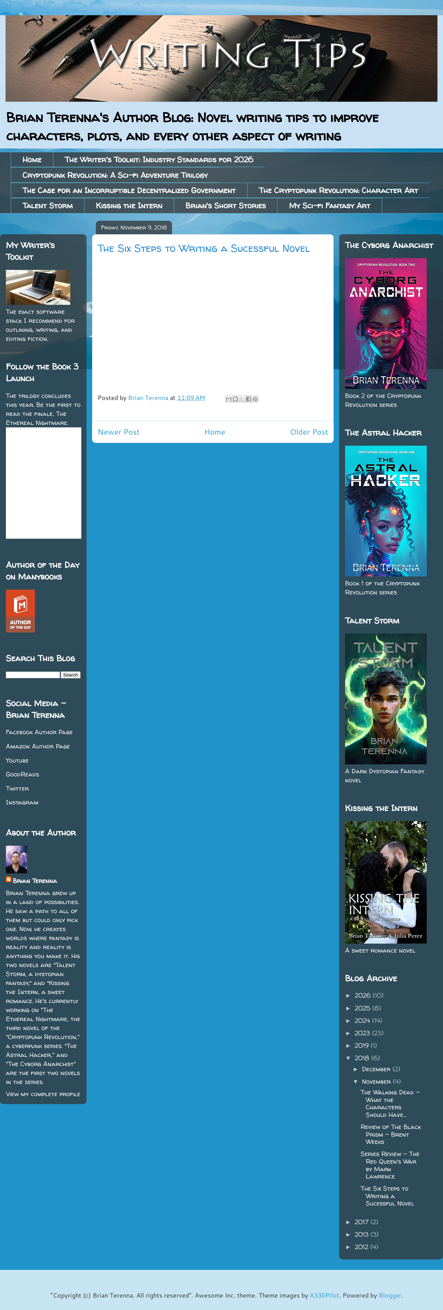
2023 (363, 1033)
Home (32, 159)
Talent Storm (47, 205)
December (377, 1069)
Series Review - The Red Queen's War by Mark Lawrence (390, 1165)
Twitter (17, 788)
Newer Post (118, 431)
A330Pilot (324, 1295)
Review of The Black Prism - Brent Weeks (391, 1134)
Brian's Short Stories (226, 205)
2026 (364, 995)
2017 (363, 1222)
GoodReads (22, 774)
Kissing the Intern (129, 205)
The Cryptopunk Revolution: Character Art (338, 190)
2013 (363, 1234)
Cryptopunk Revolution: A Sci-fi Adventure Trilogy (115, 175)
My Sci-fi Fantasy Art (329, 205)
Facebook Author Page (39, 732)
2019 (363, 1045)
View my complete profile (43, 1094)
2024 (363, 1020)
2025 (363, 1008)
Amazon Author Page (38, 746)
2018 (363, 1058)
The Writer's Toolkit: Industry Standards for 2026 (159, 159)
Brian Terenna (35, 880)
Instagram (22, 802)
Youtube (17, 760)
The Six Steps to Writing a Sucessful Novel (387, 1196)
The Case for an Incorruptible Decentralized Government (129, 190)
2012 (362, 1247)
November (377, 1081)
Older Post (309, 431)
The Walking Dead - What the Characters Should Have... (390, 1103)
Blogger (390, 1295)
